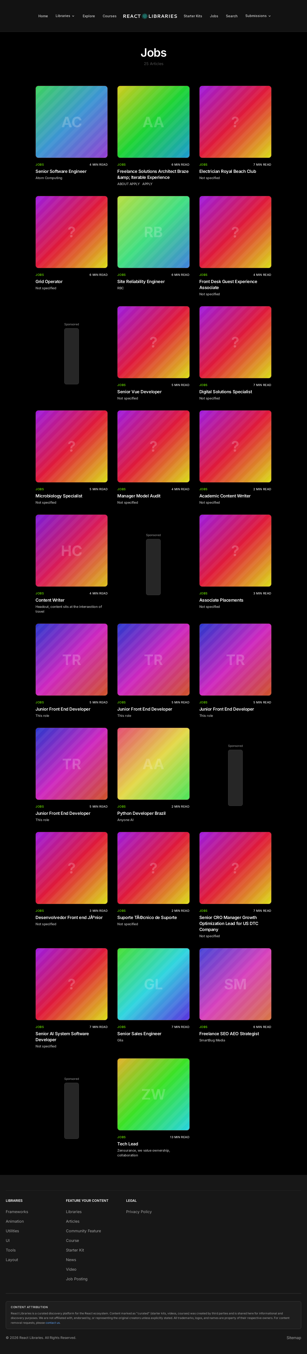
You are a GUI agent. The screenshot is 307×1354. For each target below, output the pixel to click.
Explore (89, 16)
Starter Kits (193, 16)
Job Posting (77, 1278)
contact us (53, 1322)
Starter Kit (75, 1250)
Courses (110, 16)
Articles (72, 1221)
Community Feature (83, 1230)
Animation (15, 1221)
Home (43, 16)
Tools (11, 1250)
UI (8, 1240)
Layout (12, 1259)
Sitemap (294, 1337)
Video (71, 1269)
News (71, 1259)
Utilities (12, 1230)
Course (72, 1240)
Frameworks (17, 1211)
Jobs (214, 16)
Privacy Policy (139, 1211)
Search (232, 16)
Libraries (74, 1211)
